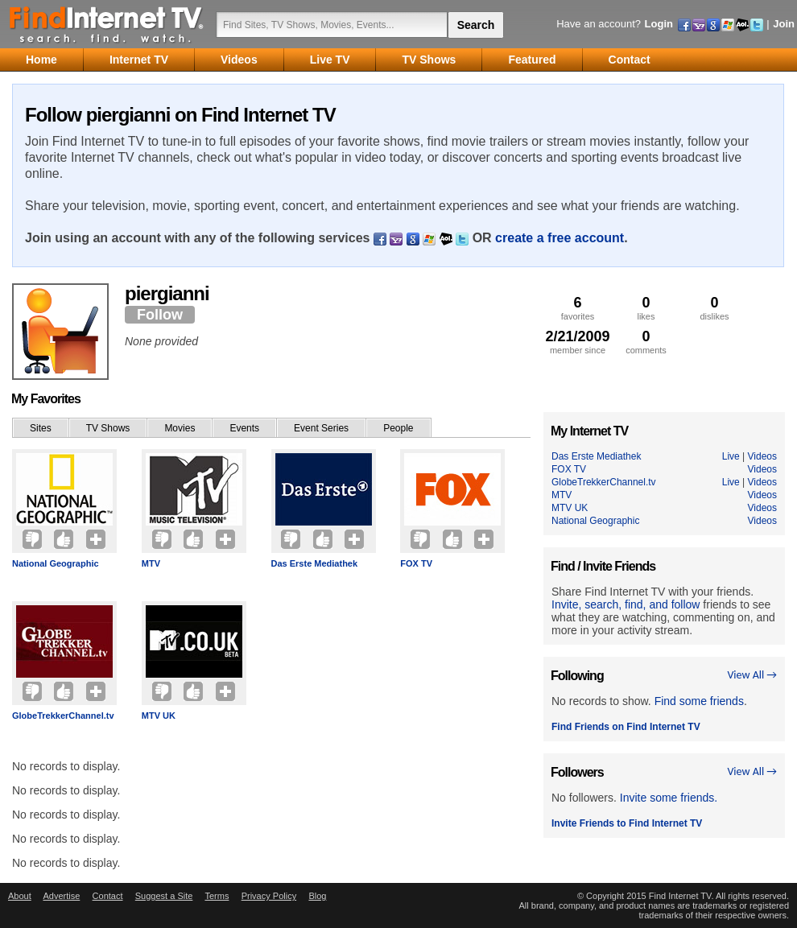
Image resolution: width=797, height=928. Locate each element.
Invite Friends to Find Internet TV (626, 823)
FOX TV (416, 563)
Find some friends (699, 701)
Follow (160, 315)
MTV (151, 563)
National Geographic (55, 563)
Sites (41, 428)
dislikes (714, 308)
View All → (752, 675)
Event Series (321, 428)
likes (646, 308)
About (19, 896)
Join (784, 24)
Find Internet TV (107, 24)
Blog (317, 896)
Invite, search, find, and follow (625, 604)
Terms (216, 896)
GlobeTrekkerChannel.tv (63, 715)
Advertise (61, 896)
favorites (577, 308)
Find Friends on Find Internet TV (625, 726)
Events (244, 428)
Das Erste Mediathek (314, 563)
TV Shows (108, 428)
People (398, 428)
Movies (179, 428)
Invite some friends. (668, 797)
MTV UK (159, 715)
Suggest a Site (164, 896)
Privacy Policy (269, 896)
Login (659, 24)
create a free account (559, 238)
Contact (108, 896)
